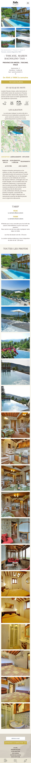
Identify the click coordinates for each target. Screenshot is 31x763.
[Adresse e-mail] (15, 738)
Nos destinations (6, 50)
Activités (8, 166)
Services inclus (5, 161)
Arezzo (21, 50)
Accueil (15, 747)
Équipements (25, 161)
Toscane (15, 50)
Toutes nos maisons (15, 755)
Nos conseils (15, 753)
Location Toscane (6, 91)
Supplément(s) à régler (15, 161)
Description (5, 157)
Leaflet (19, 151)
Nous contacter (15, 757)
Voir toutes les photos (16, 82)
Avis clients (23, 166)
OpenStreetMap (26, 151)
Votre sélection (15, 751)
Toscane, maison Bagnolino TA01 (11, 52)
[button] (15, 130)
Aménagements (15, 157)
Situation (25, 157)
